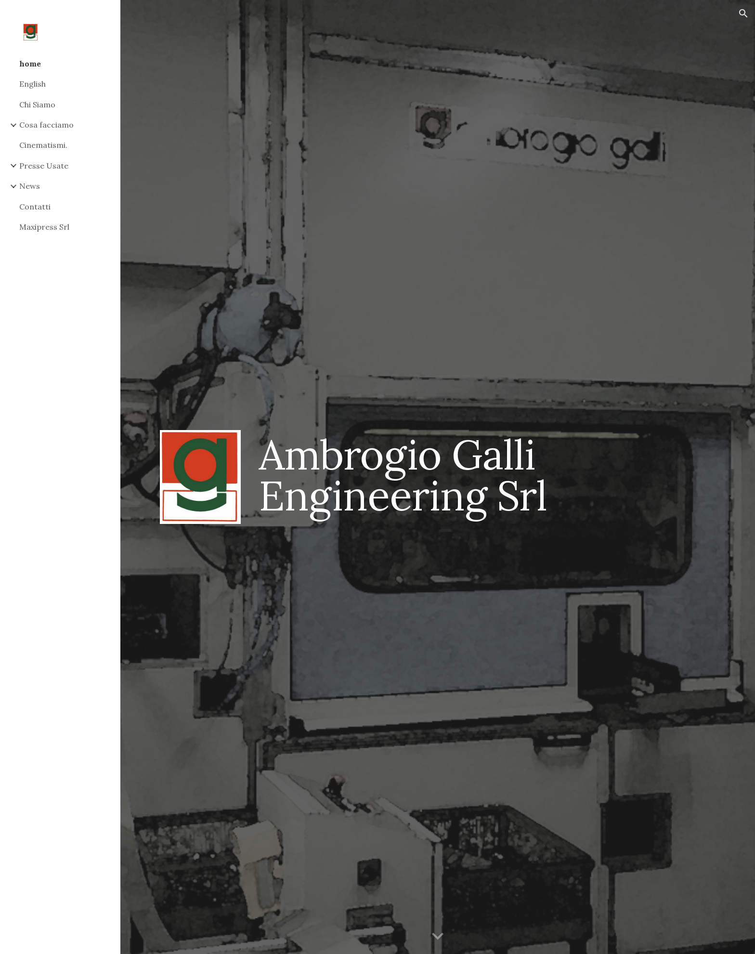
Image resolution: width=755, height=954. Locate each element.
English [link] (32, 84)
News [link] (29, 186)
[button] (743, 13)
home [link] (30, 63)
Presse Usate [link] (43, 165)
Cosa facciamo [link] (46, 125)
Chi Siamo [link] (37, 104)
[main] (485, 475)
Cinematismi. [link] (43, 145)
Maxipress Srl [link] (44, 227)
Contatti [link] (35, 206)
